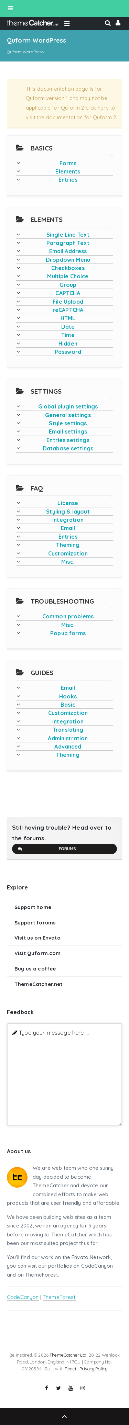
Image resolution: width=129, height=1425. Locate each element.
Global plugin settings (68, 406)
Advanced (67, 746)
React (70, 1368)
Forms (68, 163)
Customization (68, 553)
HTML (68, 318)
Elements (67, 171)
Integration (68, 519)
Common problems (68, 616)
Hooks (68, 696)
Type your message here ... (54, 1032)
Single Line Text (67, 234)
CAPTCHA (67, 293)
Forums (46, 849)
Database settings (68, 448)
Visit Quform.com (37, 953)
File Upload (68, 301)
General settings (67, 415)
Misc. (68, 561)
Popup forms (68, 633)
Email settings (68, 431)
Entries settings (67, 440)
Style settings (68, 423)
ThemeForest (59, 1297)
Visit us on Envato (37, 937)
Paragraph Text (67, 242)
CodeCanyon (23, 1297)
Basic (68, 704)
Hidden (67, 343)
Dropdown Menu (68, 259)
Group (68, 284)
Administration (68, 738)
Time (68, 335)
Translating (68, 729)
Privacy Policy (93, 1368)
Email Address (68, 251)
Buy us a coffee (35, 968)
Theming (67, 544)
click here (97, 107)
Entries (67, 179)
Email (68, 528)
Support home (32, 907)
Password (68, 351)
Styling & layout (67, 511)
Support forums (35, 922)
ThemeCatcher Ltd (68, 1355)
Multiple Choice (67, 276)
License (67, 503)
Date (68, 326)
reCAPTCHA (68, 309)
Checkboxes (68, 268)
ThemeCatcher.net (38, 984)
